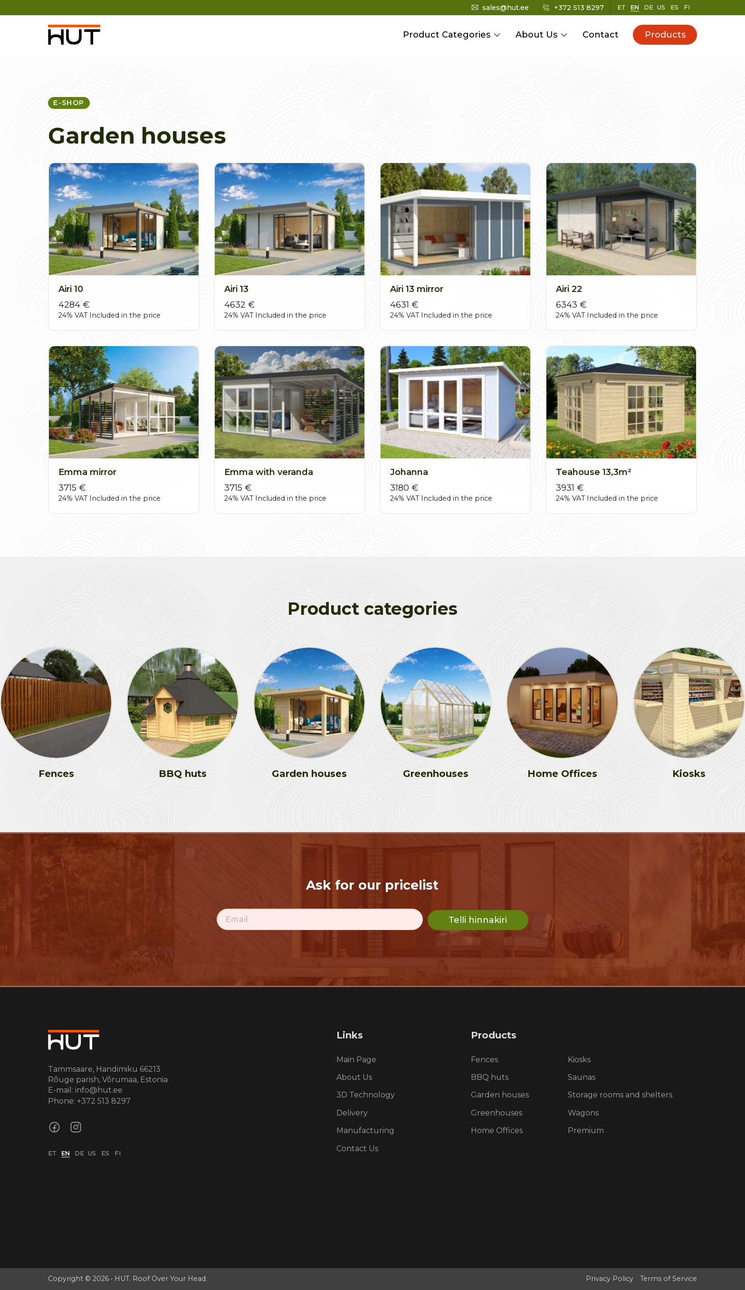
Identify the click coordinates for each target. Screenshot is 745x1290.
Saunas (581, 1077)
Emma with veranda (268, 472)
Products (665, 34)
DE (648, 7)
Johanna (409, 472)
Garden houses (309, 773)
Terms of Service (668, 1278)
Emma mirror (87, 472)
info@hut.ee (99, 1090)
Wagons (583, 1112)
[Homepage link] (73, 1039)
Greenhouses (435, 773)
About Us (536, 34)
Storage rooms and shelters (620, 1094)
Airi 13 (236, 289)
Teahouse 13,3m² (593, 472)
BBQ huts (183, 773)
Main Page (356, 1059)
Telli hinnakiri (478, 920)
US (661, 7)
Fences (56, 773)
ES (674, 7)
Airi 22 (569, 289)
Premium (586, 1130)
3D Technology (365, 1094)
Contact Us (357, 1148)
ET (621, 7)
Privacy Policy (609, 1278)
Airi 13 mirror (416, 289)
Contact (601, 34)
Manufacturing (365, 1130)
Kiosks (689, 773)
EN (634, 7)
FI (687, 7)
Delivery (352, 1112)
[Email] (320, 919)
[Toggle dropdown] (497, 34)
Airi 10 (70, 289)
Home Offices (562, 773)
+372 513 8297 (104, 1101)
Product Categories (446, 34)
